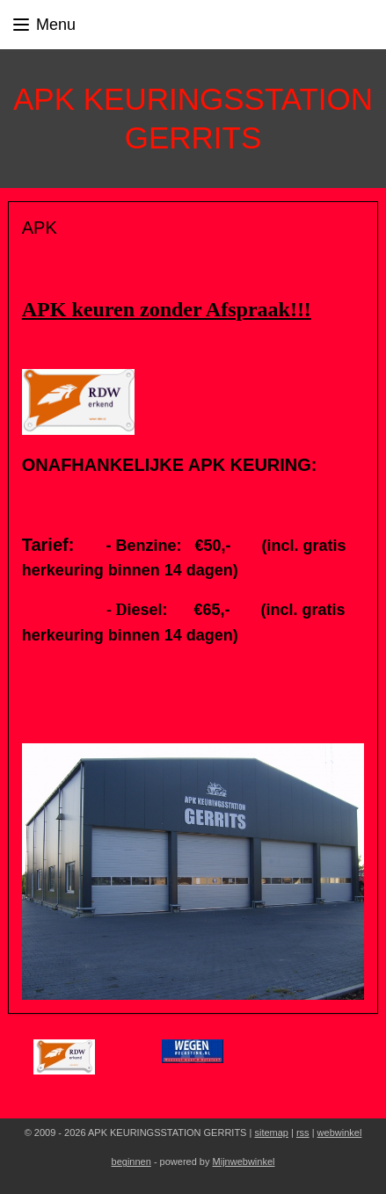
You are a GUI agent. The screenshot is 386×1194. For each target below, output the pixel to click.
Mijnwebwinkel (244, 1161)
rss (303, 1132)
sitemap (271, 1132)
